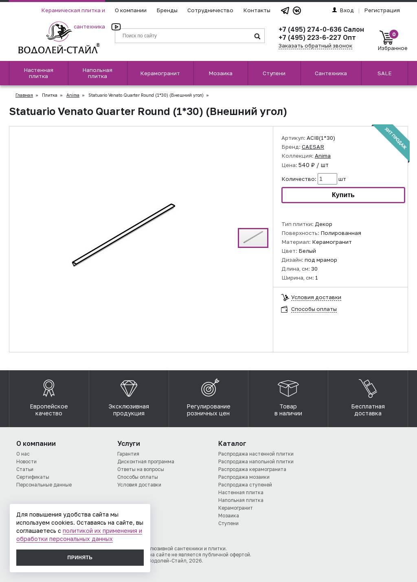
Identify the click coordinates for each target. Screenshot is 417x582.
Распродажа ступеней (245, 485)
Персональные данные (44, 485)
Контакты (256, 10)
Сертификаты (32, 477)
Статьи (24, 469)
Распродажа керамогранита (252, 469)
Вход (343, 10)
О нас (23, 454)
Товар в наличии (288, 395)
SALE (384, 73)
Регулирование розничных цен (208, 395)
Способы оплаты (314, 309)
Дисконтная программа (145, 461)
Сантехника (331, 73)
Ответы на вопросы (140, 469)
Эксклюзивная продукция (129, 395)
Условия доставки (316, 297)
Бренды (167, 10)
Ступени (274, 73)
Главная (24, 95)
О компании (131, 10)
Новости (26, 461)
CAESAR (313, 146)
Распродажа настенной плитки (256, 454)
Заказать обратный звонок (315, 45)
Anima (72, 95)
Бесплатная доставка (368, 395)
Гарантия (128, 454)
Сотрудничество (210, 10)
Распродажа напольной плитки (256, 461)
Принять (80, 557)
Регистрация (382, 10)
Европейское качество (49, 395)
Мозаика (220, 73)
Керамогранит (160, 73)
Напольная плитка (97, 73)
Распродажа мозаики (244, 477)
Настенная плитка (38, 73)
